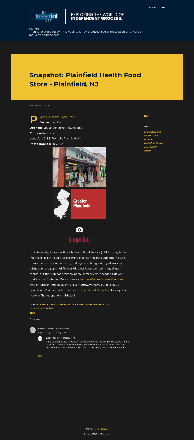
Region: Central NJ (150, 146)
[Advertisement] (76, 47)
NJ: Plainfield (148, 139)
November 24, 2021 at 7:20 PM (64, 337)
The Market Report (93, 290)
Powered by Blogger (97, 429)
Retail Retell (42, 328)
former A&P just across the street (102, 279)
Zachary (48, 337)
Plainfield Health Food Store (153, 143)
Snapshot (147, 150)
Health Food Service (150, 135)
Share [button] (147, 116)
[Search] (151, 7)
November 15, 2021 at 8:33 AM (58, 328)
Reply (40, 355)
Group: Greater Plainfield (152, 131)
